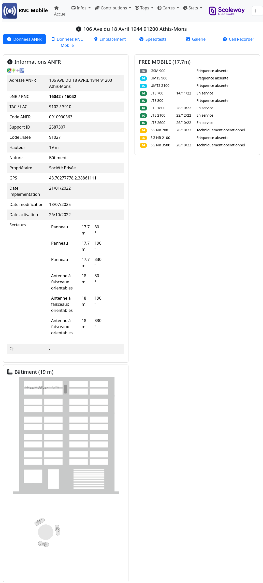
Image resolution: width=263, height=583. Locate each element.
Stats (191, 8)
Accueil (61, 11)
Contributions (111, 8)
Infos (79, 8)
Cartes (166, 8)
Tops (142, 8)
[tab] (24, 39)
